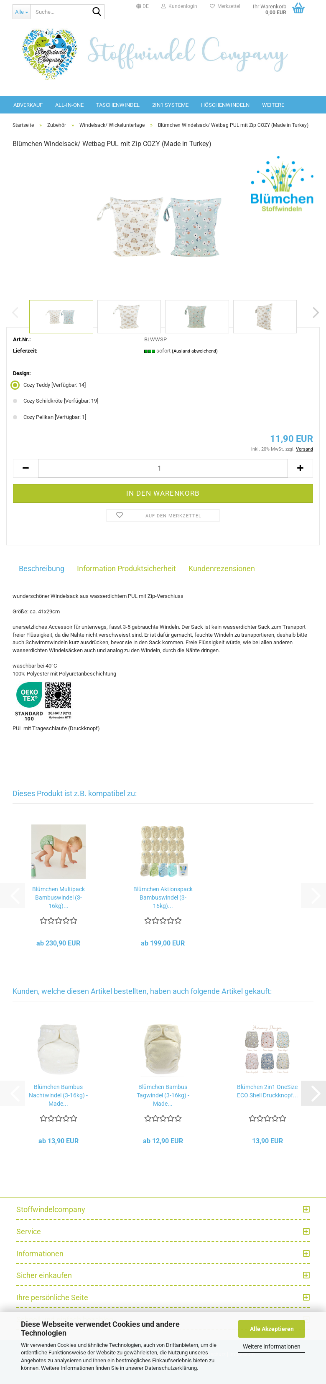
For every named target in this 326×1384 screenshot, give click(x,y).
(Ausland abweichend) (195, 351)
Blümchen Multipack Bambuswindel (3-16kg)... (58, 897)
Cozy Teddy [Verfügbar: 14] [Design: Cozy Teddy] (49, 385)
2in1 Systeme (170, 105)
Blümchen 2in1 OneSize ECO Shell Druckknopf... (267, 1091)
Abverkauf (28, 105)
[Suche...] (21, 11)
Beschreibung (41, 568)
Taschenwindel (118, 105)
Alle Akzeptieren (272, 1329)
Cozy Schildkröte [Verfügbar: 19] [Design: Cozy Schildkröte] (55, 401)
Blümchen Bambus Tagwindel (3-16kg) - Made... (163, 1095)
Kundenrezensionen (221, 568)
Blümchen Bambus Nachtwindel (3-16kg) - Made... (58, 1095)
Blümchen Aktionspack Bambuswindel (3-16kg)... (163, 897)
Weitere (273, 105)
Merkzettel (225, 6)
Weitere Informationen (272, 1346)
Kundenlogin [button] (179, 6)
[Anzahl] (163, 468)
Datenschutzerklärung (171, 1368)
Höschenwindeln (225, 105)
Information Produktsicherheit (126, 568)
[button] (142, 6)
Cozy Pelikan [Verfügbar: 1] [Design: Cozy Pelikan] (49, 417)
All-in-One (69, 105)
